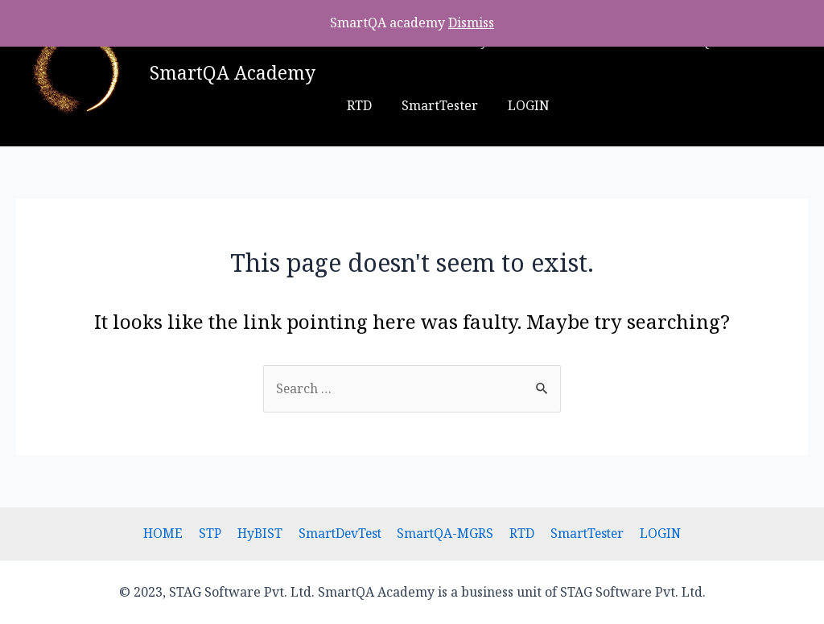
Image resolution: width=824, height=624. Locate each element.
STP (213, 533)
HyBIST (261, 533)
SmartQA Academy (232, 72)
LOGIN (467, 105)
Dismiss (471, 22)
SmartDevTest (341, 533)
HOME (169, 533)
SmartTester (382, 105)
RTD (519, 533)
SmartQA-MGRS (445, 533)
